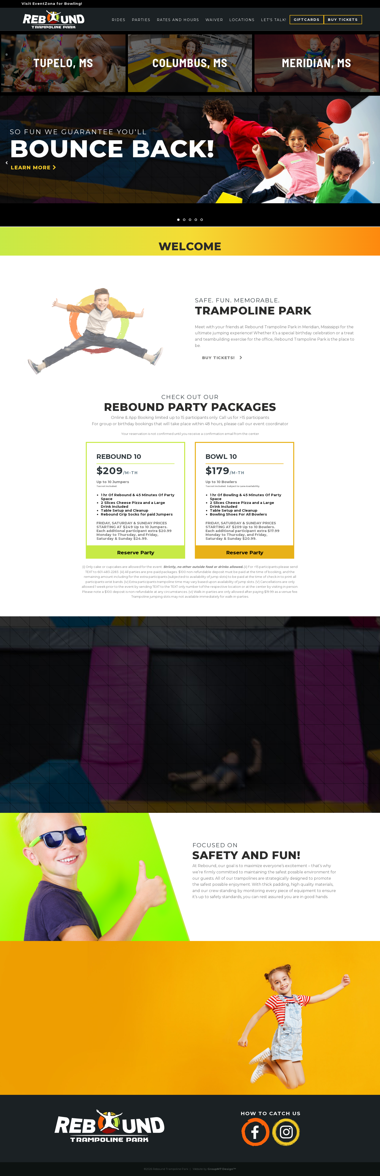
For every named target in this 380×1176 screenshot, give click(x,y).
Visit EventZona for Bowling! (52, 3)
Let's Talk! (273, 20)
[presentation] (6, 163)
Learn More (34, 168)
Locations (242, 20)
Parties (141, 20)
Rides (119, 20)
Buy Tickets (343, 19)
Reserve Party (135, 552)
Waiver (214, 20)
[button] (178, 220)
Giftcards (307, 19)
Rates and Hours (178, 20)
